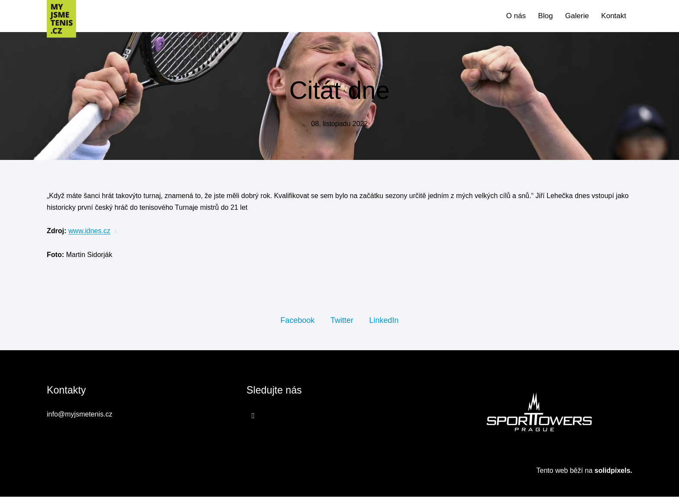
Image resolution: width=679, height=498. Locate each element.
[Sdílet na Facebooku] (297, 321)
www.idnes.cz (89, 232)
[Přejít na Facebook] (253, 416)
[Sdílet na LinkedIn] (383, 321)
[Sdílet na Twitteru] (341, 321)
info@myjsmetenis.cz (79, 416)
